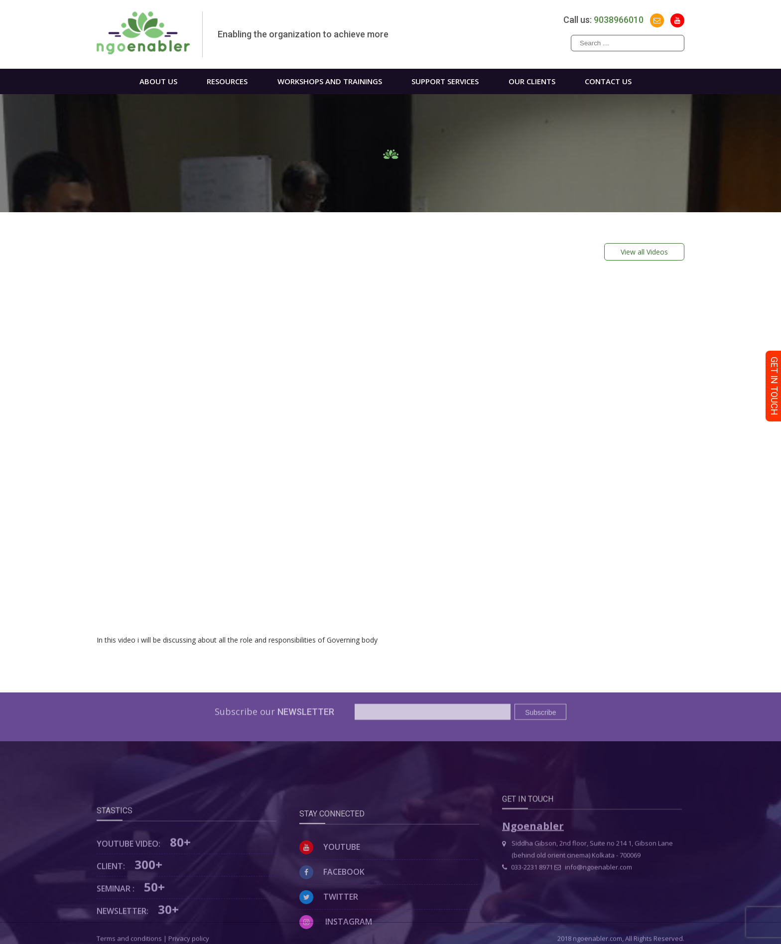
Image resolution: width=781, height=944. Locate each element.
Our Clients (532, 81)
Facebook (332, 906)
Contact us (608, 81)
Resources (227, 81)
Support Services (445, 81)
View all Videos (644, 252)
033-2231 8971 (527, 888)
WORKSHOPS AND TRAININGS (329, 81)
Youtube (329, 881)
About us (158, 81)
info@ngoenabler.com (593, 888)
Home (103, 81)
